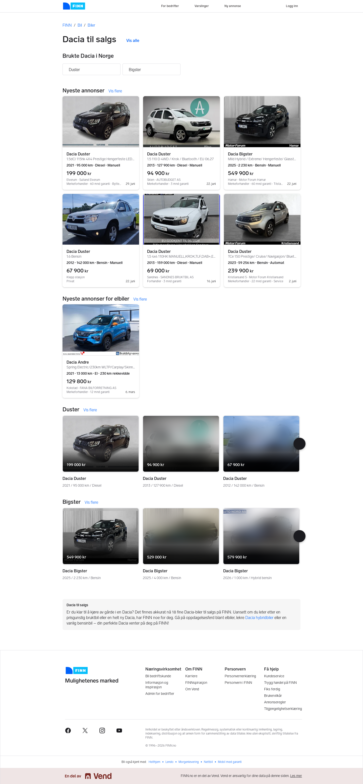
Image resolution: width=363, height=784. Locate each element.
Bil (80, 25)
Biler (91, 25)
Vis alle (132, 40)
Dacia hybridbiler (259, 617)
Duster (74, 69)
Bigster (135, 69)
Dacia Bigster (240, 154)
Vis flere (115, 91)
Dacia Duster (78, 154)
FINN (67, 25)
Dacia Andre (78, 362)
